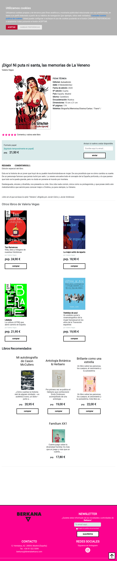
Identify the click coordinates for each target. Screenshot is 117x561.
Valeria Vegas (8, 70)
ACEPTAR (11, 27)
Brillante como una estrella (89, 360)
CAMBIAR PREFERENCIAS (30, 27)
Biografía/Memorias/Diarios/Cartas (76, 108)
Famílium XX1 (58, 423)
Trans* (97, 108)
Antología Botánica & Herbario (58, 362)
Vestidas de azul (70, 313)
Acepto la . (88, 528)
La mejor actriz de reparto (74, 252)
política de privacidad (92, 528)
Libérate (8, 320)
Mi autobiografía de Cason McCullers (27, 361)
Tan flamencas (11, 247)
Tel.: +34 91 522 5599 (29, 549)
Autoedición (66, 82)
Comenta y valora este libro (28, 134)
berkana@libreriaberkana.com (29, 551)
